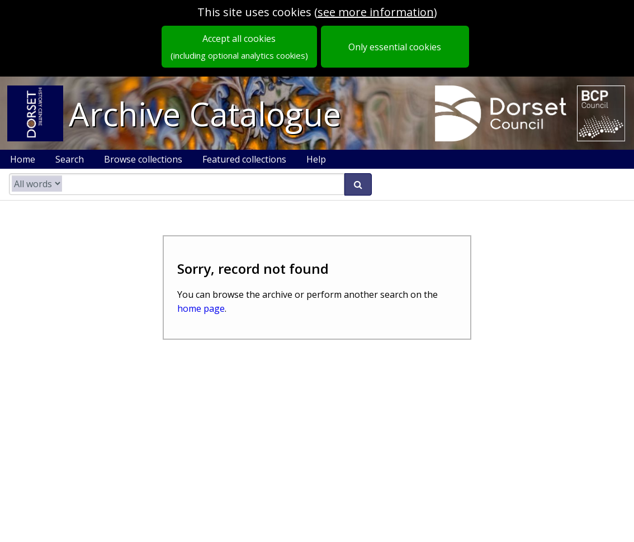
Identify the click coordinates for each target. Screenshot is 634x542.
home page (201, 308)
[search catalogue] (176, 184)
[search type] (37, 183)
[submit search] (358, 184)
